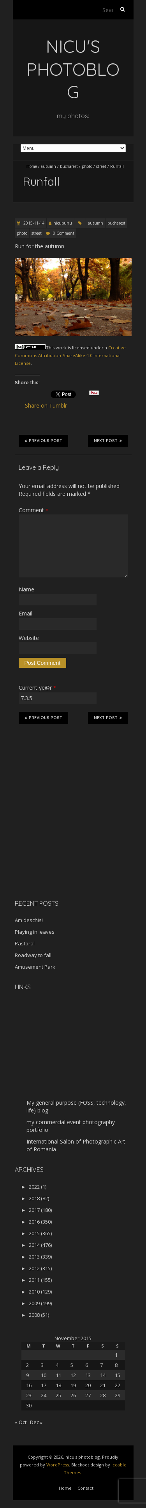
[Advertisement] (63, 838)
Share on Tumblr (49, 405)
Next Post (108, 441)
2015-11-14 (33, 223)
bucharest (69, 166)
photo (87, 166)
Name (26, 589)
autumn (48, 166)
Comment (33, 510)
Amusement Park (35, 966)
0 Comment (63, 233)
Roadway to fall (33, 955)
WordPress (57, 1465)
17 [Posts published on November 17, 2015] (43, 1385)
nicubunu (62, 223)
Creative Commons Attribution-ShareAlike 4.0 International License (70, 355)
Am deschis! (29, 920)
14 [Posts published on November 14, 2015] (103, 1375)
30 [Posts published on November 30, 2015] (29, 1405)
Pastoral (25, 943)
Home (31, 166)
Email (25, 613)
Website (29, 638)
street (101, 166)
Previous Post (43, 441)
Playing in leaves (35, 931)
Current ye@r (37, 687)
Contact (85, 1488)
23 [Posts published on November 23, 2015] (29, 1395)
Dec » (36, 1422)
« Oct (20, 1422)
